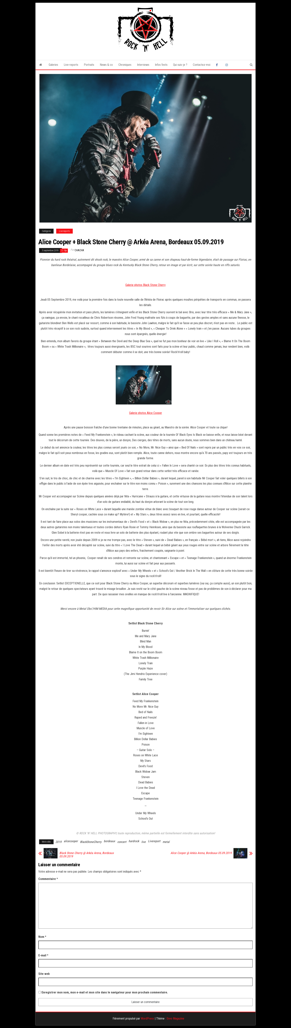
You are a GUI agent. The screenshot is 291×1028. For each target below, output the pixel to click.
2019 (58, 842)
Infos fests (161, 65)
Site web (44, 974)
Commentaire (48, 879)
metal (166, 842)
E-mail (43, 955)
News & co (106, 65)
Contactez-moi (201, 65)
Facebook (218, 65)
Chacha (79, 250)
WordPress (147, 1018)
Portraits (89, 65)
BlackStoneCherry (91, 842)
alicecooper (71, 841)
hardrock (134, 841)
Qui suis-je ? (180, 65)
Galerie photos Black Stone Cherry (145, 285)
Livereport (154, 841)
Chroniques (124, 65)
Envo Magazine (175, 1018)
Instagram (227, 65)
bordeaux (109, 841)
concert (121, 842)
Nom (42, 937)
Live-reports (71, 65)
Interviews (143, 65)
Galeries (53, 65)
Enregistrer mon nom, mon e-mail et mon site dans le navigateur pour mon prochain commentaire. (105, 992)
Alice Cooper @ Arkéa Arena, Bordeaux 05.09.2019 (201, 853)
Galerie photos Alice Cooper (145, 413)
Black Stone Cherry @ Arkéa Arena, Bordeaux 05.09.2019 (86, 854)
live (143, 842)
